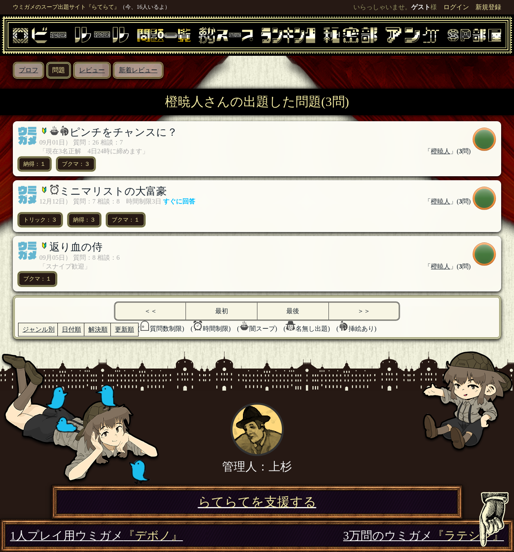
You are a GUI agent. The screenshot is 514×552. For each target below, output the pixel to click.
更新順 (124, 329)
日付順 (71, 329)
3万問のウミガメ (423, 535)
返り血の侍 (75, 247)
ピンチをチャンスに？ (123, 132)
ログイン (456, 7)
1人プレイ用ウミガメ (96, 535)
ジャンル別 (38, 329)
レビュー (92, 70)
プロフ (28, 70)
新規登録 (488, 7)
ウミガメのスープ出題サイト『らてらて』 (66, 7)
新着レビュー (138, 70)
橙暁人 (440, 151)
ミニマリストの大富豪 (113, 191)
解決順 (98, 329)
